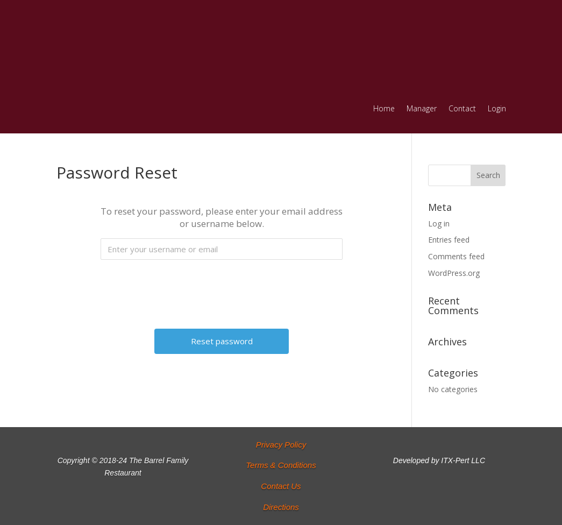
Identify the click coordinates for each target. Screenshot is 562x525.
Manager (422, 109)
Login (497, 109)
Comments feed (456, 256)
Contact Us (281, 486)
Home (384, 109)
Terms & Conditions (281, 465)
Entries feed (448, 240)
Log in (439, 223)
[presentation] (222, 289)
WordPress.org (454, 273)
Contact (462, 109)
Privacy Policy (281, 444)
